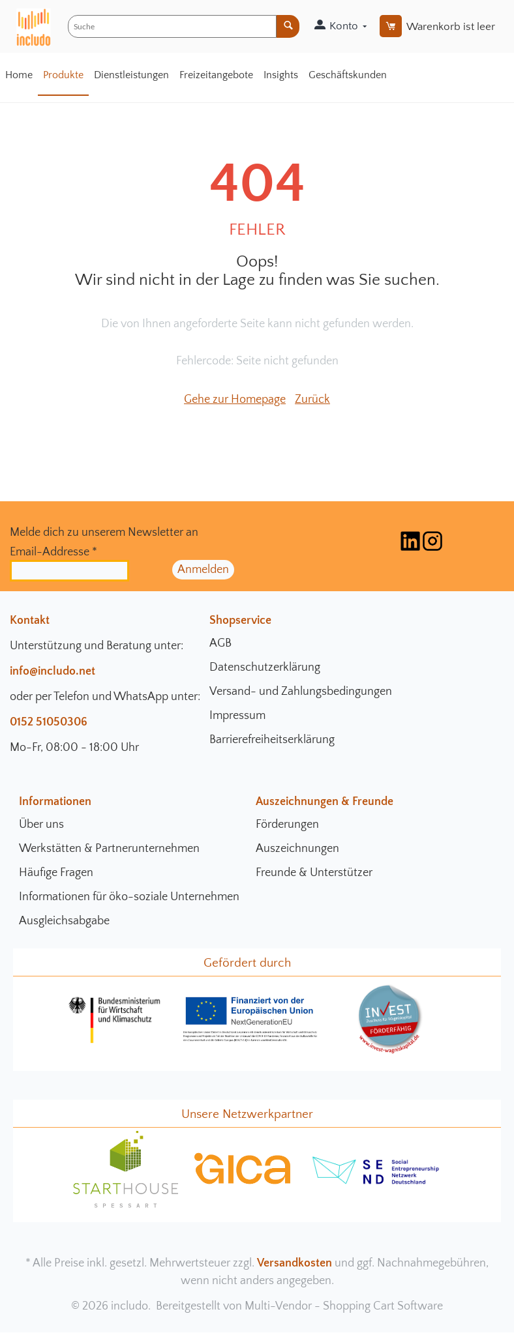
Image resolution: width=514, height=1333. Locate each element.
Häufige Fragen (56, 872)
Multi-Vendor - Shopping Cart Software (344, 1306)
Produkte (63, 75)
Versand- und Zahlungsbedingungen (300, 691)
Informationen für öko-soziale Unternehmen (129, 896)
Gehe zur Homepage (235, 399)
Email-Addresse (53, 552)
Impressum (237, 715)
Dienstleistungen (131, 75)
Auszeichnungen (297, 848)
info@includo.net (52, 671)
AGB (220, 643)
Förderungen (287, 824)
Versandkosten (294, 1263)
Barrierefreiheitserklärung (272, 739)
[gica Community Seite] (243, 1182)
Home (19, 75)
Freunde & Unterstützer (314, 872)
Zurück (312, 399)
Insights (281, 75)
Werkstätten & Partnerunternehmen (109, 848)
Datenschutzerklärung (264, 667)
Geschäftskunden (348, 75)
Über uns (41, 824)
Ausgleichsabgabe (64, 921)
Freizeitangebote (216, 75)
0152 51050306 (48, 722)
